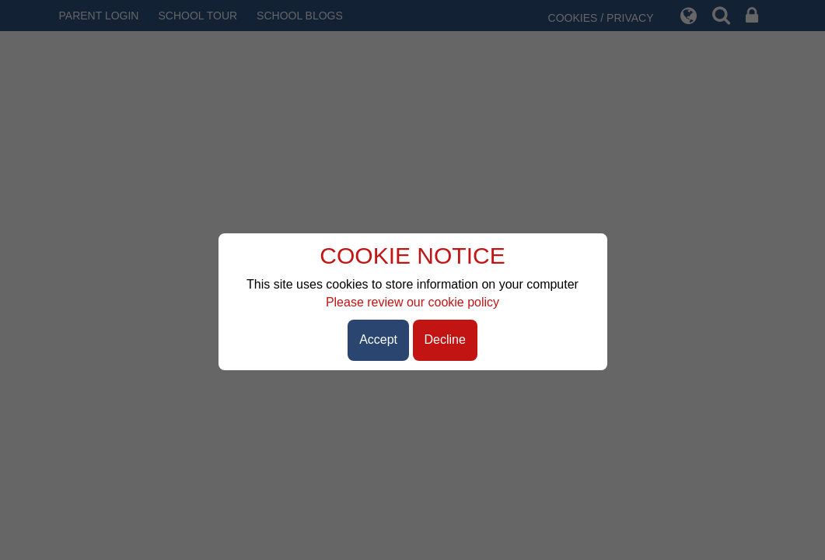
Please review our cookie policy (412, 302)
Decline (445, 339)
